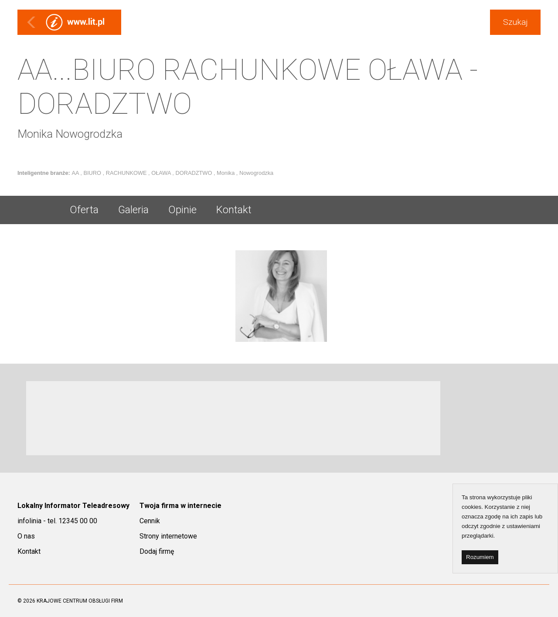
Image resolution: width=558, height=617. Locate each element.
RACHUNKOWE (127, 173)
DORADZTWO (194, 173)
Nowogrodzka (256, 173)
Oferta (84, 210)
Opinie (182, 210)
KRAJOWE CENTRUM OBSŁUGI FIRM (80, 601)
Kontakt (234, 210)
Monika (226, 173)
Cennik (150, 521)
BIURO (92, 173)
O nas (26, 536)
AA (75, 173)
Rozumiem (480, 557)
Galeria (133, 210)
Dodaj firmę (157, 551)
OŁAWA (161, 173)
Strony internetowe (168, 536)
